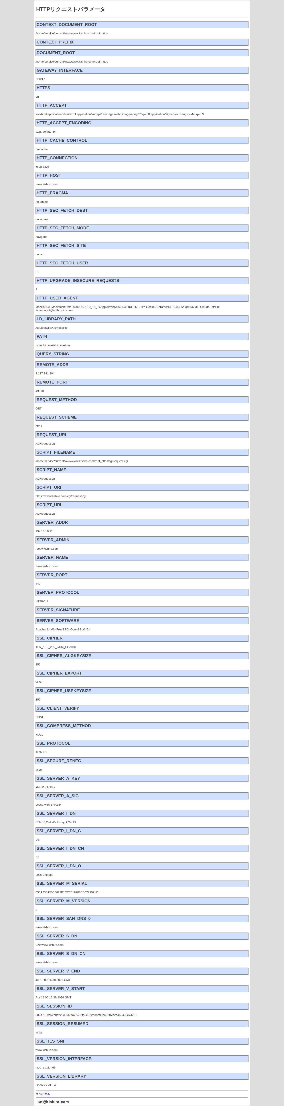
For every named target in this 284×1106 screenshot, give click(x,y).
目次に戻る (43, 1094)
